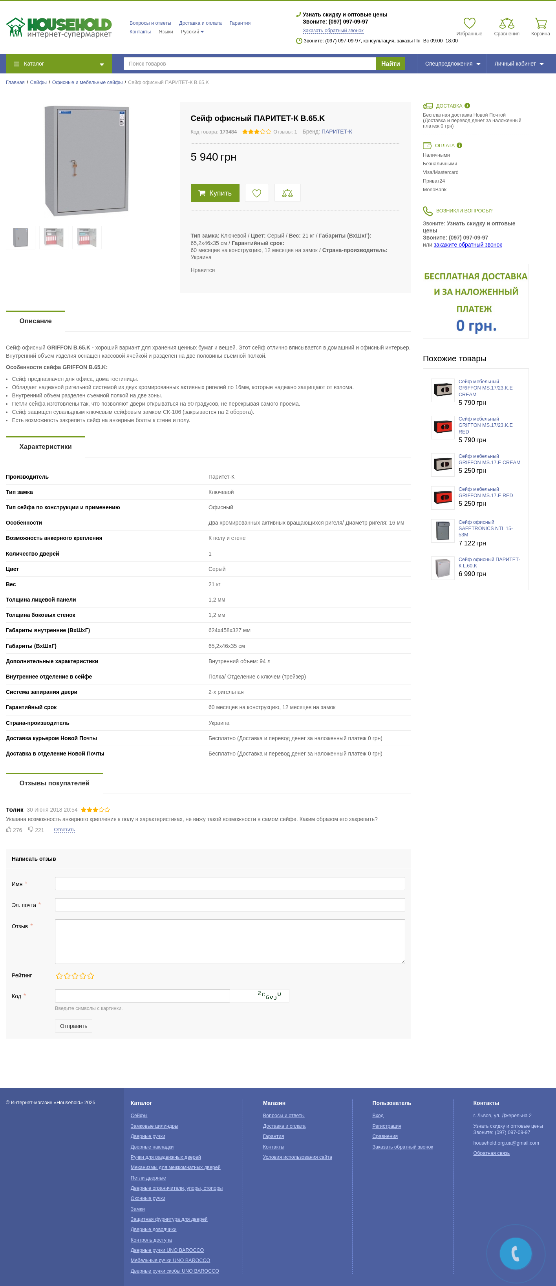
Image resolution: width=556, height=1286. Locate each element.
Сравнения (385, 1136)
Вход (378, 1115)
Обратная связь (492, 1153)
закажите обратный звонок (468, 244)
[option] (476, 301)
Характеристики (46, 446)
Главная (15, 82)
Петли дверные (148, 1178)
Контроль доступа (151, 1240)
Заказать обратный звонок (333, 30)
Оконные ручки (148, 1198)
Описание (36, 321)
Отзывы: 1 (285, 132)
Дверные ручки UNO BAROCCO (167, 1250)
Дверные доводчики (154, 1229)
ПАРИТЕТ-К (337, 131)
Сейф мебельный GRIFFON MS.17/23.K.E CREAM (486, 388)
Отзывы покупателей (55, 783)
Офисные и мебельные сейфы (87, 82)
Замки (138, 1209)
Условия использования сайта (297, 1157)
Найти (390, 63)
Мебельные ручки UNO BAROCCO (170, 1260)
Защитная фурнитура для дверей (169, 1219)
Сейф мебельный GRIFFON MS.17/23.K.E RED (486, 425)
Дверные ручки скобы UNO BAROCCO (175, 1271)
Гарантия (240, 23)
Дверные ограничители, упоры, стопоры (177, 1188)
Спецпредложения (453, 63)
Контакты (140, 32)
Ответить (64, 829)
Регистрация (386, 1126)
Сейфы (38, 82)
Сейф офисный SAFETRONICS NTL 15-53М (486, 529)
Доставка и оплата (200, 23)
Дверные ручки (148, 1136)
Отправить (73, 1026)
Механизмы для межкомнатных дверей (176, 1167)
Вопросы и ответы (150, 23)
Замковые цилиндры (154, 1126)
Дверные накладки (152, 1147)
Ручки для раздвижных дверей (166, 1157)
